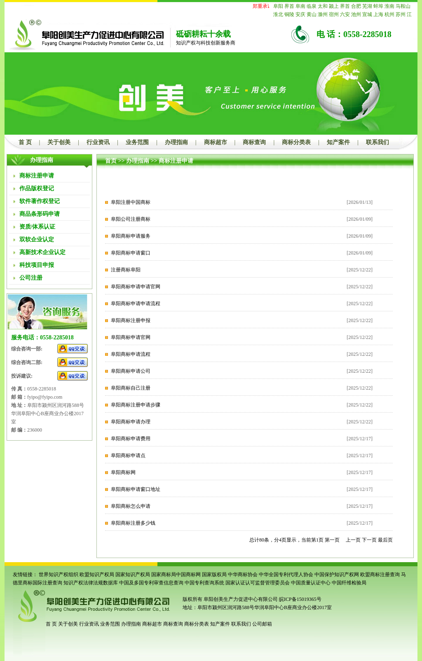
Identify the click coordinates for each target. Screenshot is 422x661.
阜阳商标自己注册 (130, 388)
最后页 (385, 540)
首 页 (25, 142)
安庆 (300, 14)
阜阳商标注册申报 (130, 320)
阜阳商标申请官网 (130, 337)
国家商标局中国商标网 (176, 574)
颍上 (334, 6)
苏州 (401, 14)
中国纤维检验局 (349, 583)
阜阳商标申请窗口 (130, 253)
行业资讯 (98, 142)
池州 (356, 14)
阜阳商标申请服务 (130, 236)
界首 (289, 6)
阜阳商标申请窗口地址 (135, 489)
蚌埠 (378, 6)
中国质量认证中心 (311, 583)
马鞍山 (403, 6)
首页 (111, 161)
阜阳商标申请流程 (130, 354)
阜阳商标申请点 (128, 455)
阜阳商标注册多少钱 (133, 523)
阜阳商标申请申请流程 (135, 303)
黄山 (311, 14)
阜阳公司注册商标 (130, 219)
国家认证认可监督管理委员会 (257, 583)
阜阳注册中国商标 (130, 202)
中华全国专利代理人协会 (286, 574)
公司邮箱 (262, 624)
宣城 (367, 14)
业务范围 (137, 142)
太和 (323, 6)
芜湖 (367, 6)
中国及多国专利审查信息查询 (151, 583)
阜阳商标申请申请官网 (135, 287)
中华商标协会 (243, 574)
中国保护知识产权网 (336, 574)
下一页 (369, 540)
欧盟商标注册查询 (380, 574)
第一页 (332, 540)
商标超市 (215, 142)
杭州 (389, 14)
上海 (378, 14)
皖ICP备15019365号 (300, 599)
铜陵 (289, 14)
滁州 (323, 14)
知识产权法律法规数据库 (90, 583)
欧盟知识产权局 (97, 574)
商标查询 (254, 142)
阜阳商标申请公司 (130, 371)
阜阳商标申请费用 (130, 438)
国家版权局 (214, 574)
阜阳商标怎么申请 (130, 506)
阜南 (300, 6)
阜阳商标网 (123, 472)
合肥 (356, 6)
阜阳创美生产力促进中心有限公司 (240, 599)
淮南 (389, 6)
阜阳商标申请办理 (130, 422)
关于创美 (58, 142)
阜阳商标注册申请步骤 (135, 405)
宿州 (334, 14)
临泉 (311, 6)
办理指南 (176, 142)
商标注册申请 (176, 161)
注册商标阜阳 (126, 270)
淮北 (278, 14)
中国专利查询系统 (204, 583)
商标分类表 (296, 142)
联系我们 (377, 142)
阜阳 (278, 6)
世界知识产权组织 (58, 574)
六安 (345, 14)
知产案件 (338, 142)
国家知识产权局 (132, 574)
